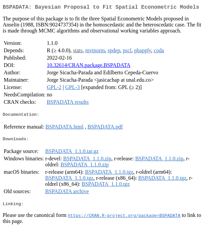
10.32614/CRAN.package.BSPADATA (88, 66)
